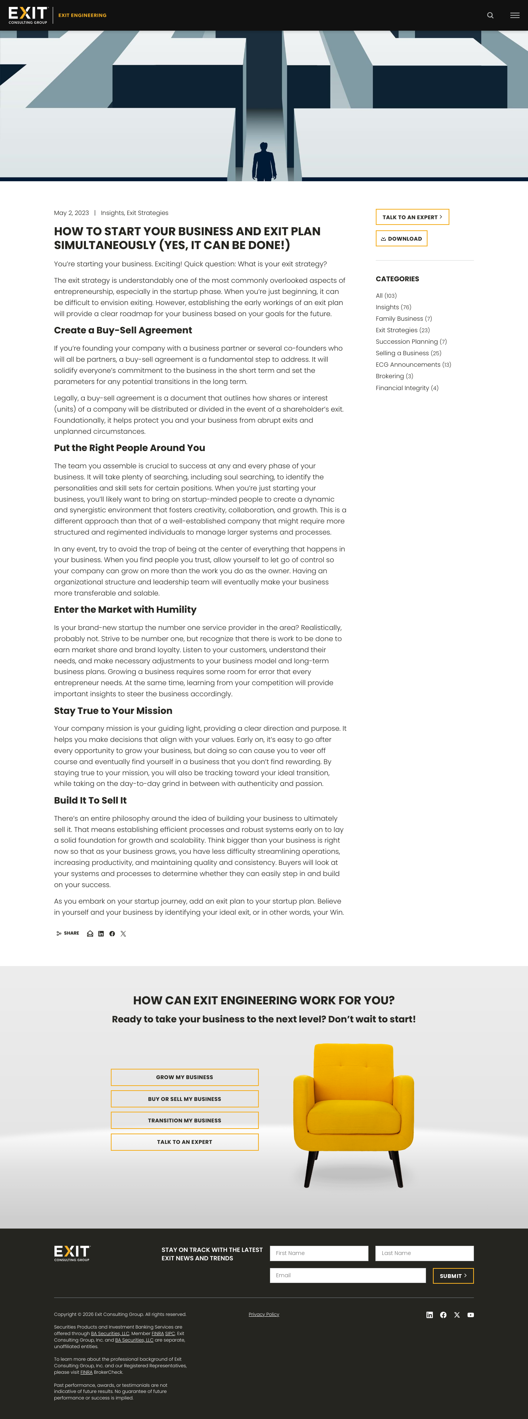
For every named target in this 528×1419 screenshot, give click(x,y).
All (386, 295)
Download (405, 239)
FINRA (158, 1333)
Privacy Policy (264, 1315)
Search (490, 20)
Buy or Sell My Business (184, 1099)
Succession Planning (411, 341)
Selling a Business (408, 353)
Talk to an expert (410, 217)
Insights (393, 307)
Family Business (404, 318)
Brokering (394, 376)
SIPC (170, 1333)
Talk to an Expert (184, 1142)
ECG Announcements (413, 364)
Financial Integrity (407, 388)
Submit (451, 1276)
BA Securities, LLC (110, 1333)
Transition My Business (184, 1120)
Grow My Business (184, 1077)
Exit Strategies (403, 330)
